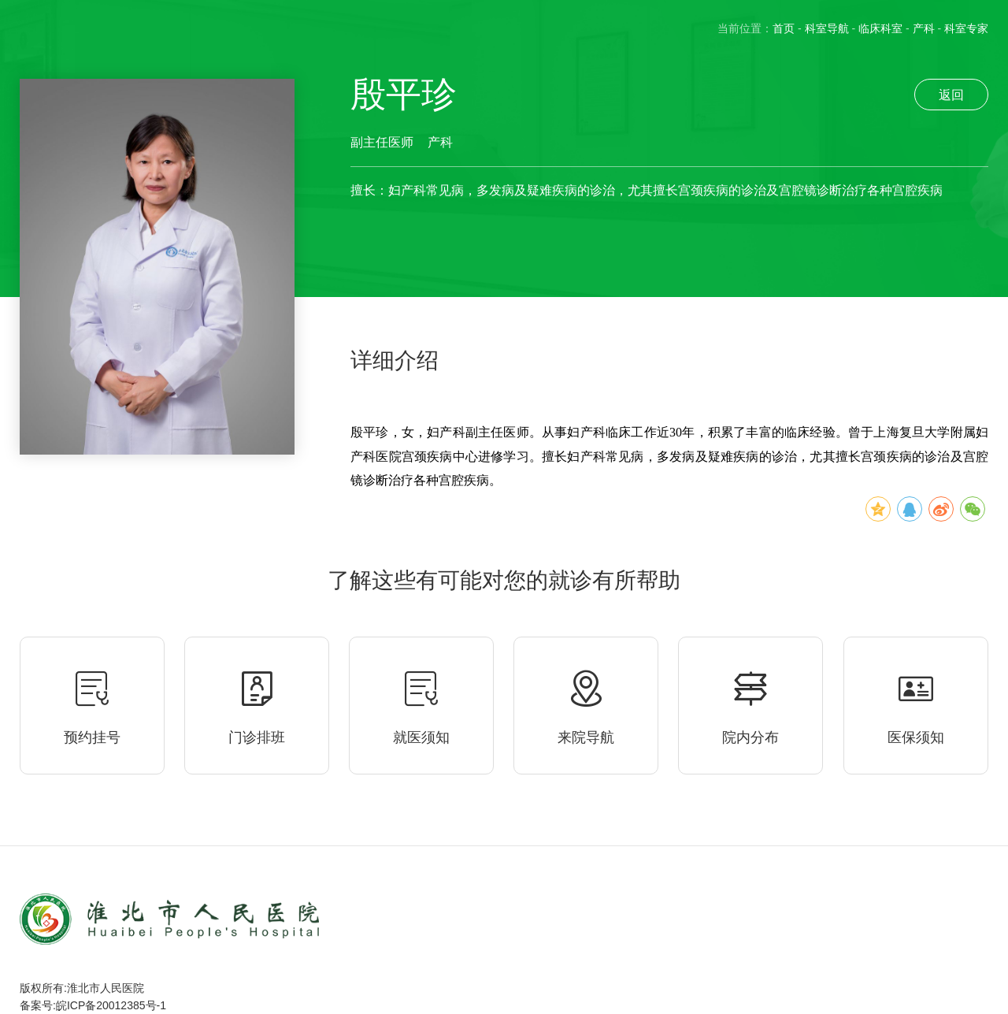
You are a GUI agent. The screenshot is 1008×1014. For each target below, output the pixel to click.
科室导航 (827, 28)
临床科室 (880, 28)
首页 (784, 28)
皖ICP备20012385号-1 (111, 1005)
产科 (924, 28)
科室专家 (966, 28)
